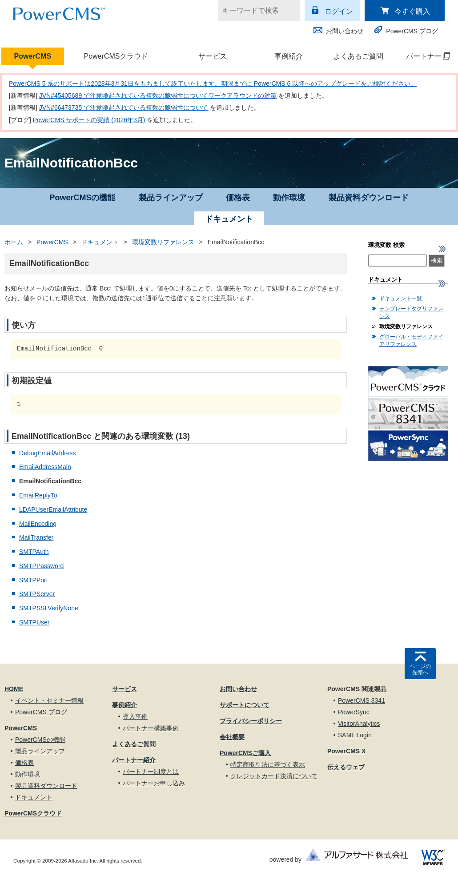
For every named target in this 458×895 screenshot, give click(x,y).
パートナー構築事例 (151, 728)
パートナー (424, 56)
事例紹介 (288, 56)
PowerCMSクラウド (116, 56)
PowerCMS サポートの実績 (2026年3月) (89, 119)
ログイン (339, 11)
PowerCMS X (346, 751)
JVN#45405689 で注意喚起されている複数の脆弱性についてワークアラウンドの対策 (158, 95)
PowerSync (354, 712)
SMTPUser (34, 622)
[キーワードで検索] (253, 10)
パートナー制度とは (151, 771)
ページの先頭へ (420, 669)
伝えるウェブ (346, 767)
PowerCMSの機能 (82, 197)
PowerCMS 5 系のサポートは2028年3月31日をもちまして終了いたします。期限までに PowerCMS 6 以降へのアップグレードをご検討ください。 (213, 83)
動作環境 (289, 197)
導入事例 (135, 716)
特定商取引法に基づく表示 (267, 764)
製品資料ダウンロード (369, 197)
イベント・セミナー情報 (49, 700)
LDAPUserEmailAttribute (53, 509)
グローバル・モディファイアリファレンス (411, 340)
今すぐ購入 (412, 11)
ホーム (13, 242)
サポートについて (244, 704)
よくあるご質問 (358, 56)
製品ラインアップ (171, 197)
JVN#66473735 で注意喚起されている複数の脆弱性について (123, 107)
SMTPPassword (41, 565)
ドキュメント (100, 242)
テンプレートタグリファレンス (411, 312)
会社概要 (232, 736)
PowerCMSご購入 (245, 752)
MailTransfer (36, 537)
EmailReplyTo (38, 495)
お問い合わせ (344, 31)
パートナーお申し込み (154, 783)
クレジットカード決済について (273, 776)
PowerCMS (33, 56)
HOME (13, 688)
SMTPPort (33, 580)
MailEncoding (37, 523)
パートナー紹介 (134, 760)
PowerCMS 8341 (361, 700)
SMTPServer (37, 593)
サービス (212, 56)
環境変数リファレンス (163, 242)
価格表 (238, 197)
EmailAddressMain (45, 466)
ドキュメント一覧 (400, 298)
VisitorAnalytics (359, 723)
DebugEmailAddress (47, 453)
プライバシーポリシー (251, 720)
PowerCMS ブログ (412, 31)
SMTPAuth (34, 551)
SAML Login (355, 735)
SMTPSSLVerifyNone (48, 608)
